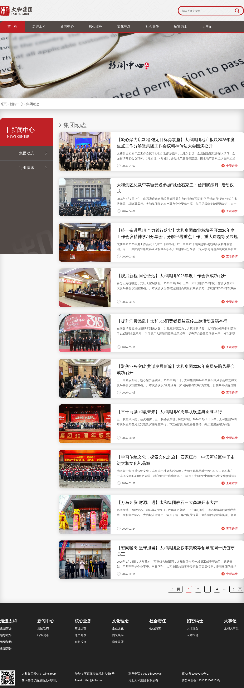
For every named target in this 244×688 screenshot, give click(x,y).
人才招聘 (192, 635)
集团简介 (6, 628)
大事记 (207, 26)
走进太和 (38, 26)
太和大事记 (231, 628)
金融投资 (80, 642)
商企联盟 (118, 642)
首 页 (12, 26)
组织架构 (6, 642)
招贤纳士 (180, 26)
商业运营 (80, 628)
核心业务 (95, 26)
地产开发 (80, 635)
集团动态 (33, 104)
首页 (3, 104)
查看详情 (229, 166)
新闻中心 (67, 26)
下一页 (237, 589)
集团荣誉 (6, 648)
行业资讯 (26, 167)
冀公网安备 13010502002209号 (201, 680)
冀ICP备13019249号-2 (195, 673)
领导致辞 (6, 635)
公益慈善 (155, 628)
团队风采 (118, 635)
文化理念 (124, 26)
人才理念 (192, 628)
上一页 (175, 589)
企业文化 (118, 628)
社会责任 (152, 26)
